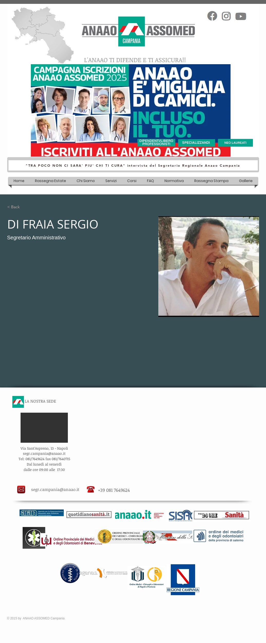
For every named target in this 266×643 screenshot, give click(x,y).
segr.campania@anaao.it (55, 489)
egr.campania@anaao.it (45, 453)
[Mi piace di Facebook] (214, 6)
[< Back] (17, 207)
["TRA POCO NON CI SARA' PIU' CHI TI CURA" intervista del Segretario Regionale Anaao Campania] (133, 165)
